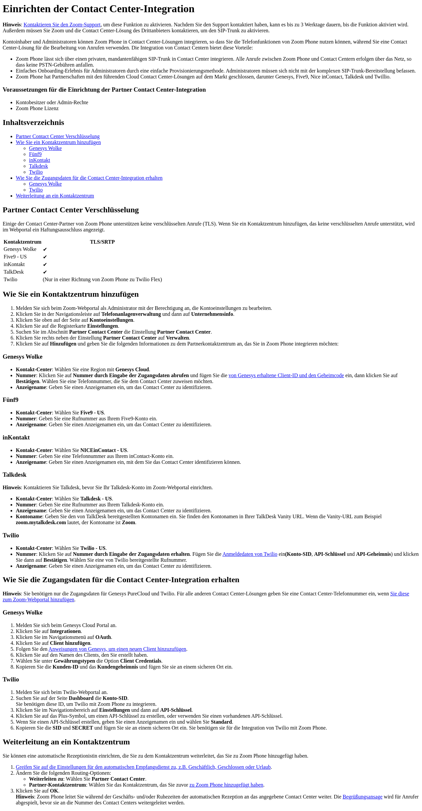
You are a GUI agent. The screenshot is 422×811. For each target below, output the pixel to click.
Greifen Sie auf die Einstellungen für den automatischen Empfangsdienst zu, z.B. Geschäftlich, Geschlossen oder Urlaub (143, 767)
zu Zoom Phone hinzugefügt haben (226, 785)
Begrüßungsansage (362, 796)
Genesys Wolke (45, 148)
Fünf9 (35, 154)
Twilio (36, 172)
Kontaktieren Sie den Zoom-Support (62, 24)
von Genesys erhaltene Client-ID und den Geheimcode (286, 375)
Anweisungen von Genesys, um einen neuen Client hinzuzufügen (117, 649)
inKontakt (39, 160)
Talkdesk (38, 166)
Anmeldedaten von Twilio (250, 554)
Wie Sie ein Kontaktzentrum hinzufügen (58, 142)
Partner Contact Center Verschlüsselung (58, 136)
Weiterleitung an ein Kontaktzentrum (55, 195)
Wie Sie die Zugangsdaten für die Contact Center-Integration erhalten (89, 178)
